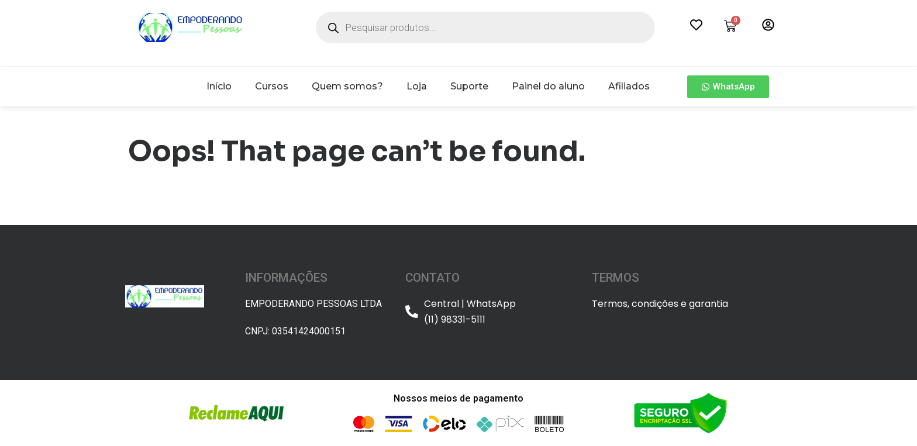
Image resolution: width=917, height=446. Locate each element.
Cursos (271, 86)
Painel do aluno (548, 86)
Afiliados (629, 86)
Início (219, 86)
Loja (416, 86)
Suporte (469, 86)
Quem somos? (347, 86)
